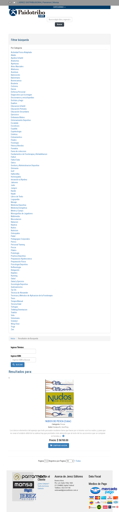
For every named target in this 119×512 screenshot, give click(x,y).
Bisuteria (14, 83)
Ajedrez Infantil (17, 58)
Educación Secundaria (20, 112)
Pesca (13, 247)
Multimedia (15, 216)
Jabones (14, 182)
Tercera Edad (16, 304)
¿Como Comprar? (43, 484)
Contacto (41, 489)
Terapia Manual (17, 301)
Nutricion (14, 230)
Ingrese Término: (17, 347)
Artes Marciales (17, 66)
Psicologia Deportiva (19, 264)
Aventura (14, 72)
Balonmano (15, 78)
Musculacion (16, 219)
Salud (13, 278)
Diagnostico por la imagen (21, 95)
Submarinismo (17, 287)
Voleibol (14, 321)
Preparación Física (18, 261)
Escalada (14, 123)
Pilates (13, 250)
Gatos (13, 162)
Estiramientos (16, 137)
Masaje (14, 202)
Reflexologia (16, 267)
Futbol (13, 157)
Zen (12, 329)
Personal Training (18, 244)
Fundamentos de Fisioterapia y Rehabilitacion (29, 154)
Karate (13, 191)
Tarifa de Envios (43, 486)
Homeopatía (16, 177)
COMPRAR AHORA (58, 445)
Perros (13, 242)
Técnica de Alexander (19, 293)
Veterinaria (15, 318)
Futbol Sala (15, 160)
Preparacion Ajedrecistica (21, 259)
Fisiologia (15, 143)
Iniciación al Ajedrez (19, 179)
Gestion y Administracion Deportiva (25, 165)
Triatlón (14, 312)
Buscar (59, 24)
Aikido (13, 55)
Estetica (14, 134)
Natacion (14, 222)
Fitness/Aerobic (17, 146)
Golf (12, 171)
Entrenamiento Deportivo (21, 120)
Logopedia (15, 199)
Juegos (14, 188)
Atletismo (15, 69)
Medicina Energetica (19, 208)
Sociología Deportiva (19, 284)
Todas (78, 461)
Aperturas (15, 63)
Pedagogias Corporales (20, 239)
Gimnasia (14, 168)
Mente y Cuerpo (17, 211)
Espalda (14, 129)
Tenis (13, 298)
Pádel (13, 236)
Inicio (13, 338)
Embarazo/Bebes (18, 117)
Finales (14, 140)
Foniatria (14, 148)
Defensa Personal (18, 92)
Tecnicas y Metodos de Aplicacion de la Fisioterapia (31, 295)
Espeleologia (16, 131)
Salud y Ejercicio (17, 281)
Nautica (14, 225)
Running (14, 276)
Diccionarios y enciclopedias (22, 97)
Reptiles (14, 273)
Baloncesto (15, 75)
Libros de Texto (17, 196)
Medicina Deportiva (18, 205)
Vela (12, 315)
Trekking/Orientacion (19, 310)
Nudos (13, 228)
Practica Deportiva (18, 256)
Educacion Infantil (18, 106)
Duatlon (14, 103)
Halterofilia (15, 174)
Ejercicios (15, 114)
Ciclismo (14, 86)
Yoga (13, 326)
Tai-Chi (13, 290)
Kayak (13, 194)
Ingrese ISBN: (16, 356)
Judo (13, 185)
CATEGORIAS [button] (59, 7)
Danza (13, 89)
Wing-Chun (15, 324)
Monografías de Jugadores (22, 213)
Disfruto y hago (17, 100)
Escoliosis (15, 126)
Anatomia (15, 61)
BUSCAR (18, 365)
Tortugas (14, 307)
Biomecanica (16, 80)
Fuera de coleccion (18, 151)
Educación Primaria (18, 109)
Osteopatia (15, 233)
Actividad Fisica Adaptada (21, 52)
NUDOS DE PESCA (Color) (58, 421)
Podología (15, 253)
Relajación (15, 270)
